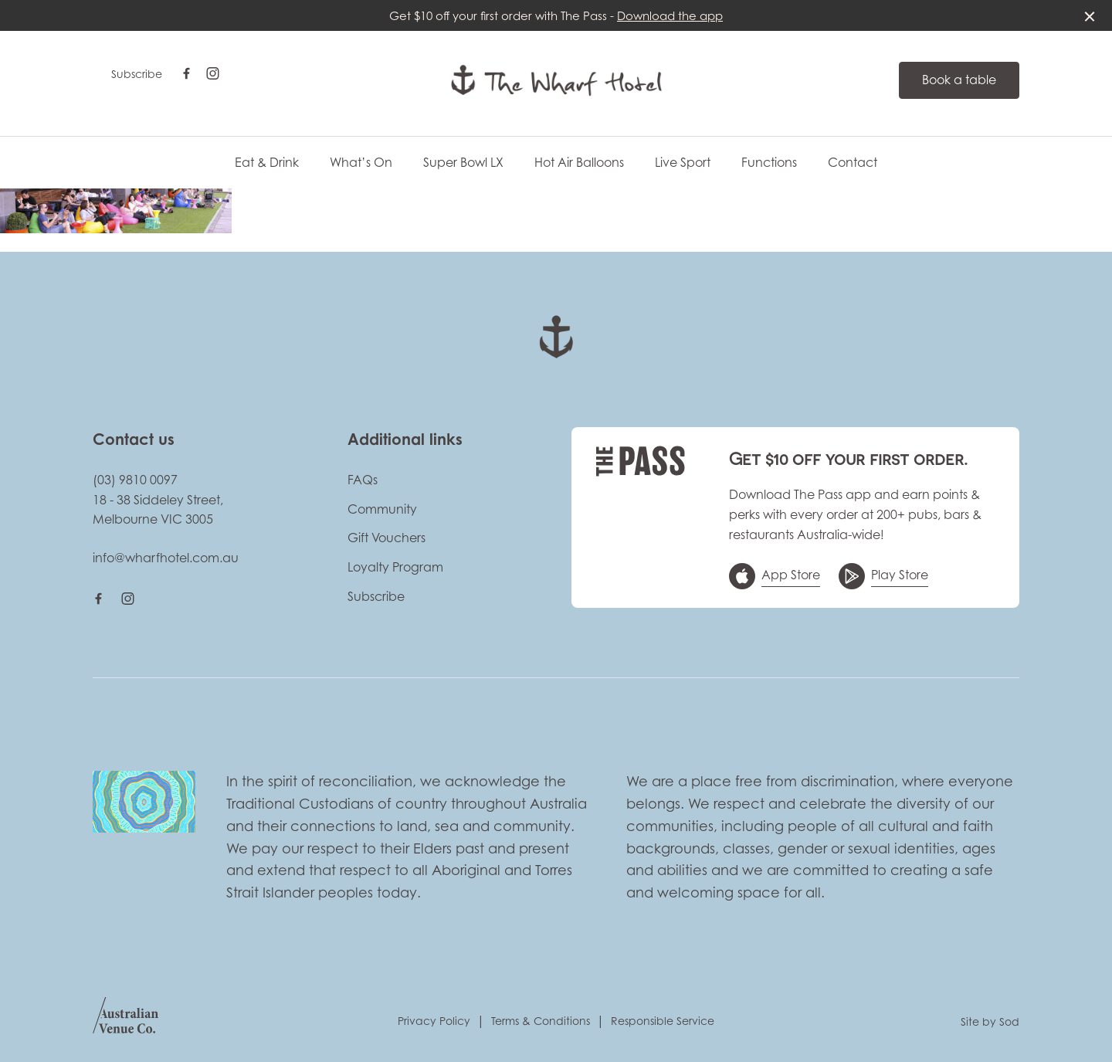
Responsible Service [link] (662, 1020)
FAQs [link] (363, 479)
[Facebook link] (186, 73)
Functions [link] (769, 162)
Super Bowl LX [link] (463, 162)
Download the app (670, 15)
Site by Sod (990, 1021)
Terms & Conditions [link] (540, 1020)
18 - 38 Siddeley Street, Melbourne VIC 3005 (158, 510)
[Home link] (556, 80)
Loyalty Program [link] (395, 567)
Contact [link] (852, 162)
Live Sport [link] (682, 162)
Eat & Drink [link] (267, 162)
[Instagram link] (212, 73)
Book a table (959, 79)
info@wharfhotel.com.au (166, 557)
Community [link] (382, 509)
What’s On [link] (361, 162)
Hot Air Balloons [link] (579, 162)
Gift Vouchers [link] (386, 537)
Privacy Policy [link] (434, 1020)
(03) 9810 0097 (135, 479)
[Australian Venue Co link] (125, 1020)
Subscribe (136, 73)
